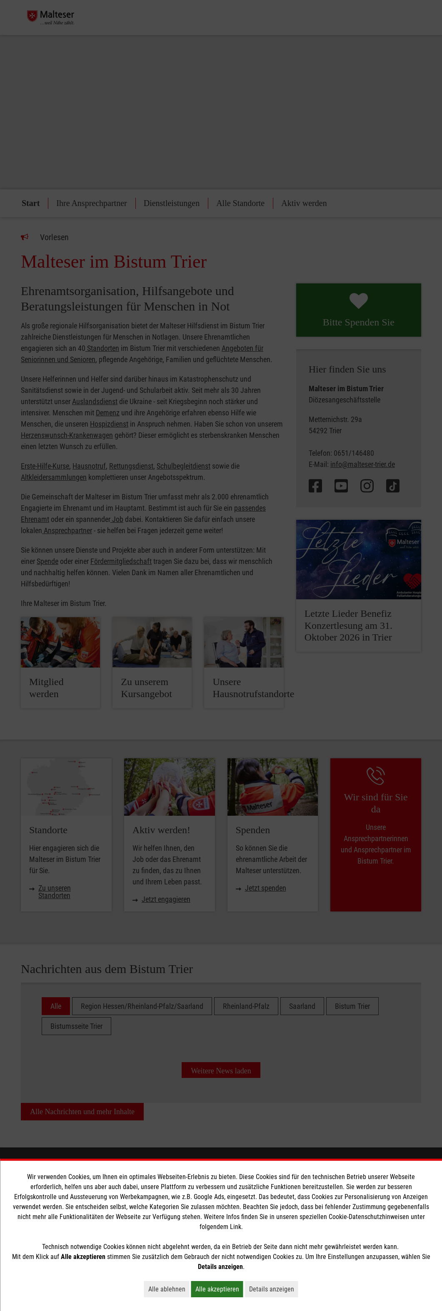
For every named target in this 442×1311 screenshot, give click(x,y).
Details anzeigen (273, 1289)
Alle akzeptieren (219, 1289)
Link (235, 1227)
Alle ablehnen (169, 1289)
